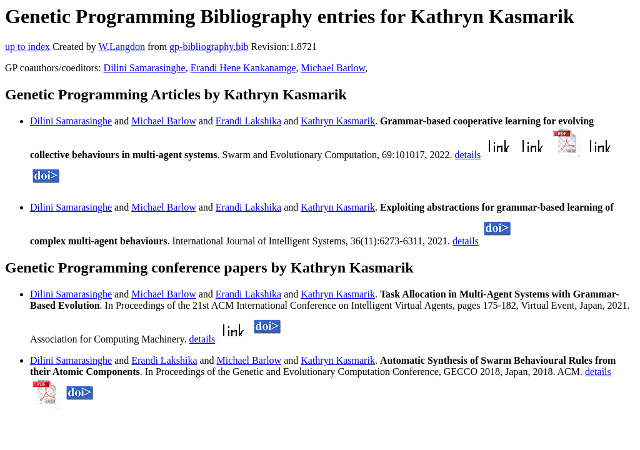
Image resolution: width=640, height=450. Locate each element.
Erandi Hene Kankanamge (243, 67)
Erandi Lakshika (248, 121)
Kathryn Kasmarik (338, 121)
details (468, 154)
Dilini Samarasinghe (145, 67)
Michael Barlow (333, 67)
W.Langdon (121, 46)
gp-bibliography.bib (209, 46)
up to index (27, 46)
